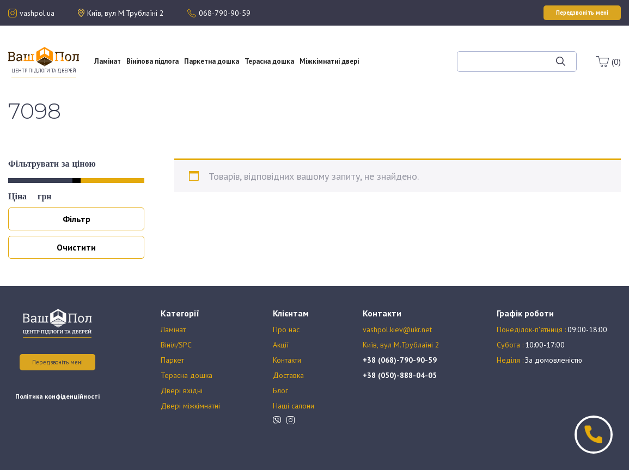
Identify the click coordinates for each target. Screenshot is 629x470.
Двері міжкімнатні (190, 406)
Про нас (398, 47)
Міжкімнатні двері (329, 61)
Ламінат (107, 61)
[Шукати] (561, 61)
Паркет (172, 360)
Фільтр (76, 218)
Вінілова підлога (152, 61)
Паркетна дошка (211, 61)
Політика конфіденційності (57, 396)
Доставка (288, 375)
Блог (406, 76)
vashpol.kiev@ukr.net (397, 329)
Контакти (287, 360)
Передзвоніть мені (57, 362)
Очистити (76, 247)
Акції (398, 57)
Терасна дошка (269, 61)
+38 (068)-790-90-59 (400, 360)
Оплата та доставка (398, 66)
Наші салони (293, 406)
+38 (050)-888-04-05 (400, 375)
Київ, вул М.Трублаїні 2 (401, 345)
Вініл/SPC (176, 345)
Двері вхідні (182, 390)
